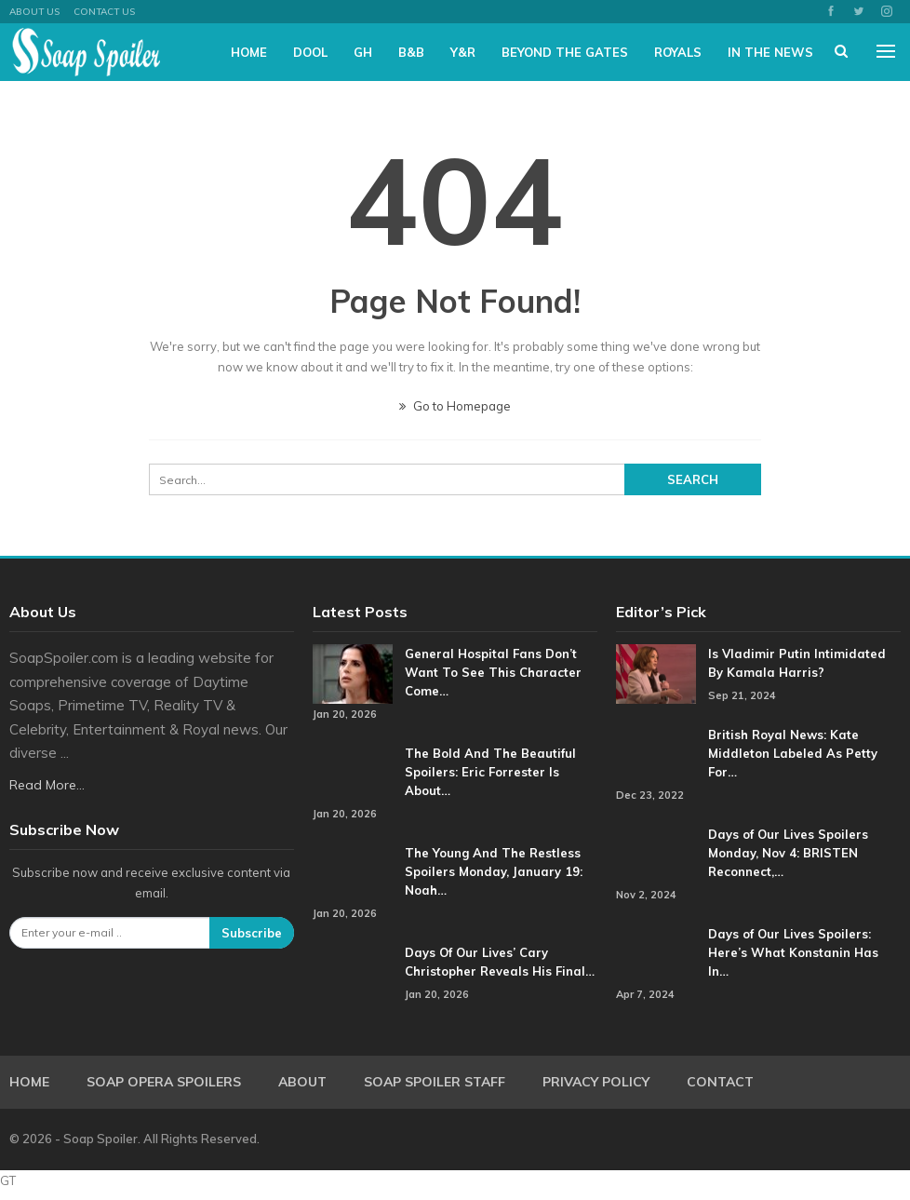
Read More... (47, 784)
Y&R (462, 52)
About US (34, 12)
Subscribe (251, 932)
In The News (770, 52)
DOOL (310, 52)
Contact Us (104, 12)
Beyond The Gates (565, 52)
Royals (678, 52)
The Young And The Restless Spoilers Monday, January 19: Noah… (493, 871)
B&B (411, 52)
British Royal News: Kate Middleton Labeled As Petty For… (792, 753)
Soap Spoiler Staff (434, 1081)
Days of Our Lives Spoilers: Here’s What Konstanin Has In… (793, 952)
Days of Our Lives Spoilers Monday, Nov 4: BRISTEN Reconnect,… (788, 853)
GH (363, 52)
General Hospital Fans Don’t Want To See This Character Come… (493, 672)
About (302, 1081)
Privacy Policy (595, 1081)
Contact (720, 1081)
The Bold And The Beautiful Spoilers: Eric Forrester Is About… (490, 772)
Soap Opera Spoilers (164, 1081)
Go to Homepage (455, 405)
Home (249, 52)
